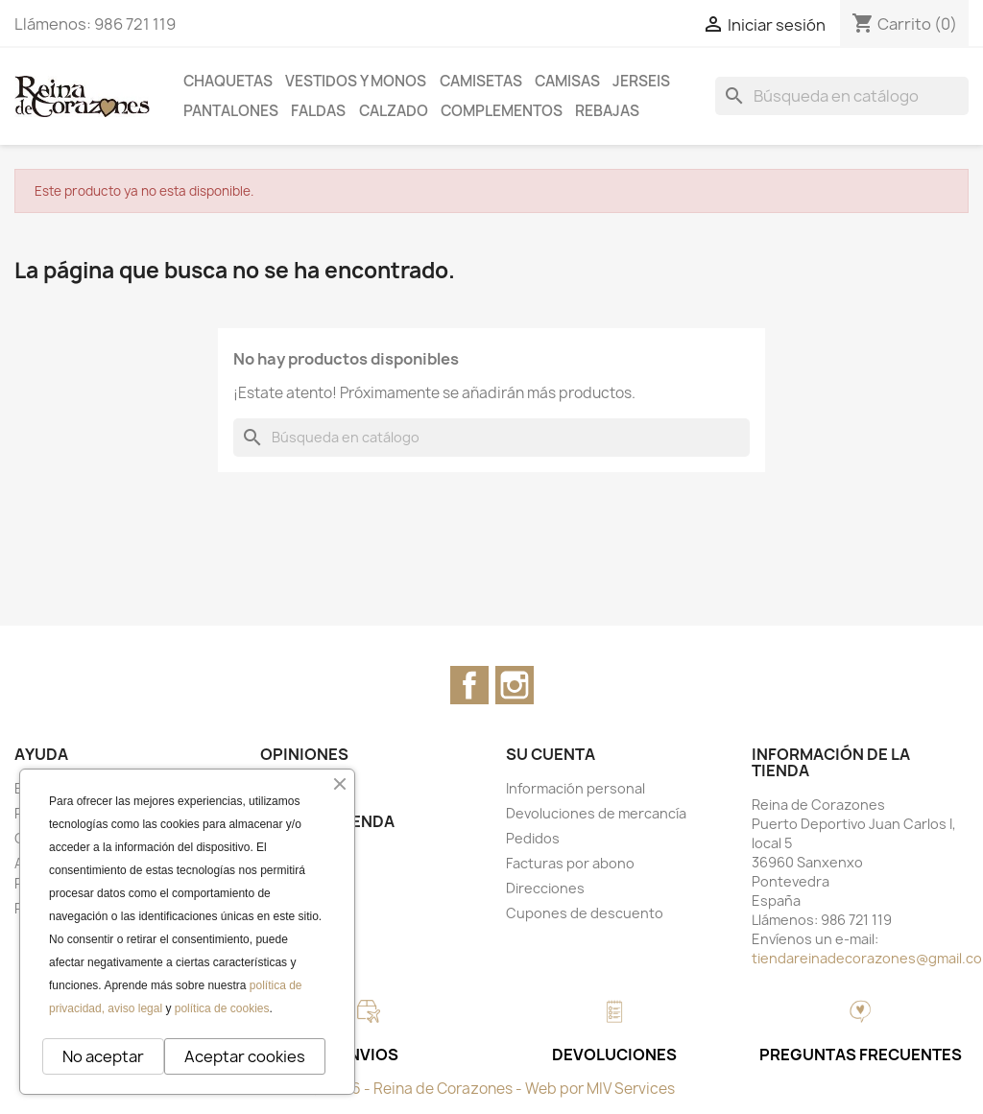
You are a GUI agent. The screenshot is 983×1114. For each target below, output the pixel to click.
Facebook (469, 685)
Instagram (514, 685)
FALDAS (318, 111)
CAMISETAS (481, 81)
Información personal (575, 788)
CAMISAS (567, 81)
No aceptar (103, 1056)
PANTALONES (230, 111)
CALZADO (393, 111)
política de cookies (222, 1008)
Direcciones (545, 888)
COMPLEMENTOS (502, 111)
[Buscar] (842, 96)
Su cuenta (550, 754)
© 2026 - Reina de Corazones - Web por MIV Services (492, 1088)
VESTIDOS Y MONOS (355, 81)
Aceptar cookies (244, 1056)
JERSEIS (641, 81)
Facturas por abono (570, 863)
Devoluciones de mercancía (596, 813)
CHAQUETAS (228, 81)
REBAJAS (607, 111)
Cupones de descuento (584, 913)
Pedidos (533, 838)
